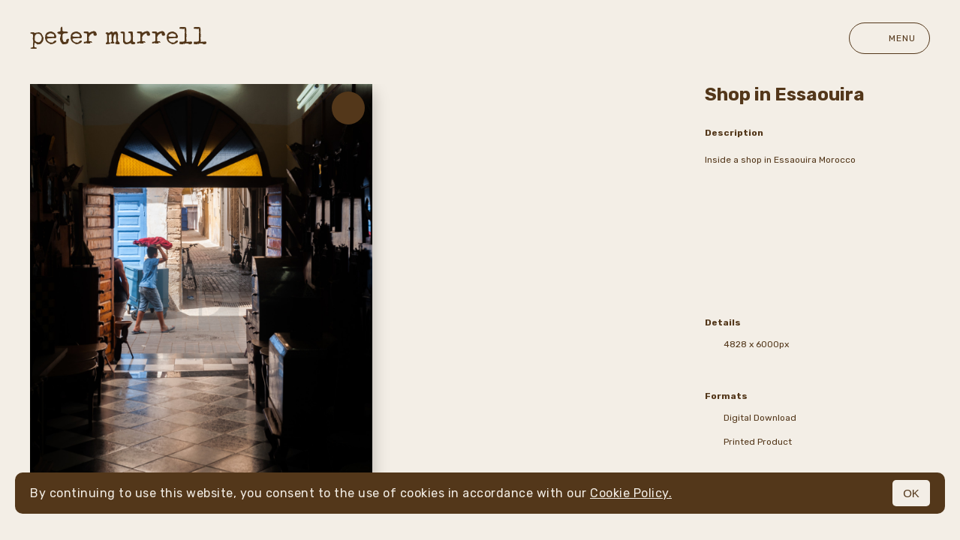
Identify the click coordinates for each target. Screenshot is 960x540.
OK (911, 493)
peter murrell (118, 38)
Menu (889, 38)
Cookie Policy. (631, 493)
